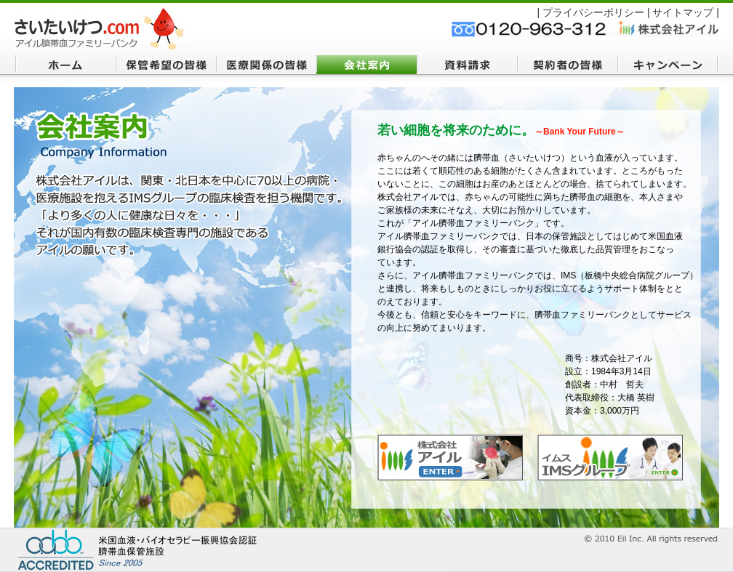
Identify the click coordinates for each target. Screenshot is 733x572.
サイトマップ (682, 12)
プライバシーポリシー (593, 12)
